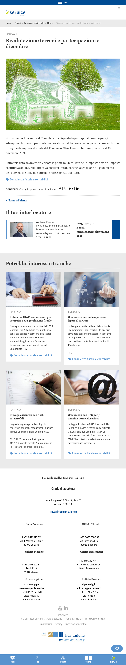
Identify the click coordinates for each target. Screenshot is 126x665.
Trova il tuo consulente (63, 512)
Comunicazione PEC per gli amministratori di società (84, 416)
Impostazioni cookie (75, 624)
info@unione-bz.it (95, 618)
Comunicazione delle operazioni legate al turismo (87, 318)
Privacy (58, 624)
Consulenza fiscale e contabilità (27, 179)
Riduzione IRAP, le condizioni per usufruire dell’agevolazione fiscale (31, 318)
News (49, 23)
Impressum (46, 624)
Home (8, 23)
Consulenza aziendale (34, 23)
